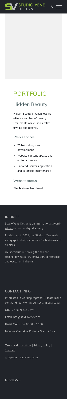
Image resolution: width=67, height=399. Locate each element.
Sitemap (10, 350)
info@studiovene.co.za (26, 317)
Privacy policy (42, 345)
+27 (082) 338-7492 (22, 310)
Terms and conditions (18, 345)
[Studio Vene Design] (25, 6)
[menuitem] (49, 6)
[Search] (49, 6)
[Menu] (57, 6)
